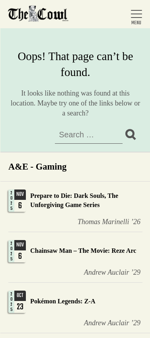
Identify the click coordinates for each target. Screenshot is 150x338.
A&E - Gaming (37, 167)
